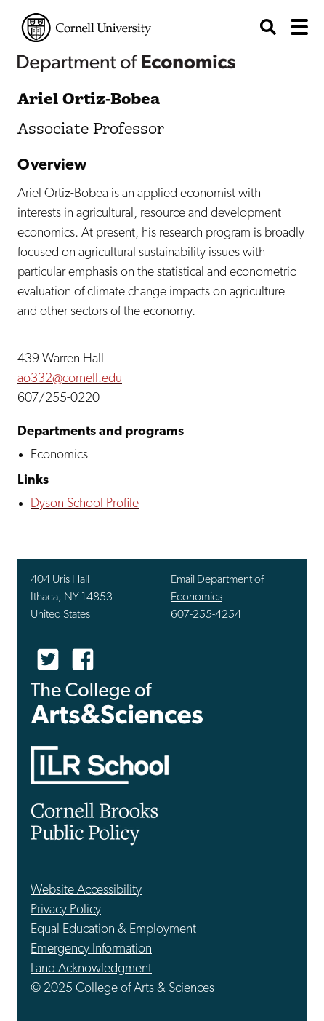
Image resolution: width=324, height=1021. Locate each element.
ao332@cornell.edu (69, 379)
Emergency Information (91, 949)
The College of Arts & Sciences (117, 702)
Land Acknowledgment (91, 969)
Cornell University (86, 27)
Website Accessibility (86, 890)
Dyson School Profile (85, 504)
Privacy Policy (66, 910)
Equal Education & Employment (113, 930)
